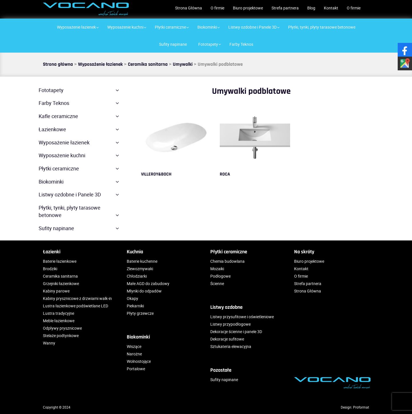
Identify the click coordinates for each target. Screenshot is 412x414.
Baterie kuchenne (142, 261)
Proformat (361, 407)
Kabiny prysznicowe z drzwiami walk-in (77, 298)
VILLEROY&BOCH (156, 174)
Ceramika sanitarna (148, 64)
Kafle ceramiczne (58, 116)
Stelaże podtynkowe (61, 335)
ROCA (225, 174)
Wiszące (134, 346)
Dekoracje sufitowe (227, 339)
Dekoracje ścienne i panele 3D (236, 331)
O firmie (217, 8)
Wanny (49, 343)
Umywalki (183, 64)
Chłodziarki (137, 276)
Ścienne (217, 283)
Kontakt (331, 8)
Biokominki (51, 181)
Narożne (134, 354)
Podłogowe (220, 276)
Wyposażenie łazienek (100, 64)
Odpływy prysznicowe (62, 328)
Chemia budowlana (227, 261)
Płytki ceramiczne (59, 168)
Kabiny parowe (56, 291)
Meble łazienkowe (58, 320)
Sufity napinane (56, 228)
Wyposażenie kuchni (62, 155)
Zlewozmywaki (140, 268)
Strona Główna (188, 8)
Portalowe (136, 368)
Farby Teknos (54, 102)
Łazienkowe (52, 129)
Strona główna (58, 64)
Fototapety (51, 90)
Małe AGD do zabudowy (148, 283)
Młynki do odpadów (144, 291)
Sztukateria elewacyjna (230, 346)
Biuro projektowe (248, 8)
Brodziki (50, 268)
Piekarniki (135, 305)
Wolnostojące (139, 361)
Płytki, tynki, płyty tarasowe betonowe (69, 211)
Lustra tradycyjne (58, 313)
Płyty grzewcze (140, 313)
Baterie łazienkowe (59, 261)
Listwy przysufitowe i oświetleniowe (242, 316)
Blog (311, 8)
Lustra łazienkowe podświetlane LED (75, 305)
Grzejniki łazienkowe (61, 283)
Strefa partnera (285, 8)
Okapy (132, 298)
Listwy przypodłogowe (230, 324)
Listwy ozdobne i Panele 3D (70, 194)
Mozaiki (217, 268)
